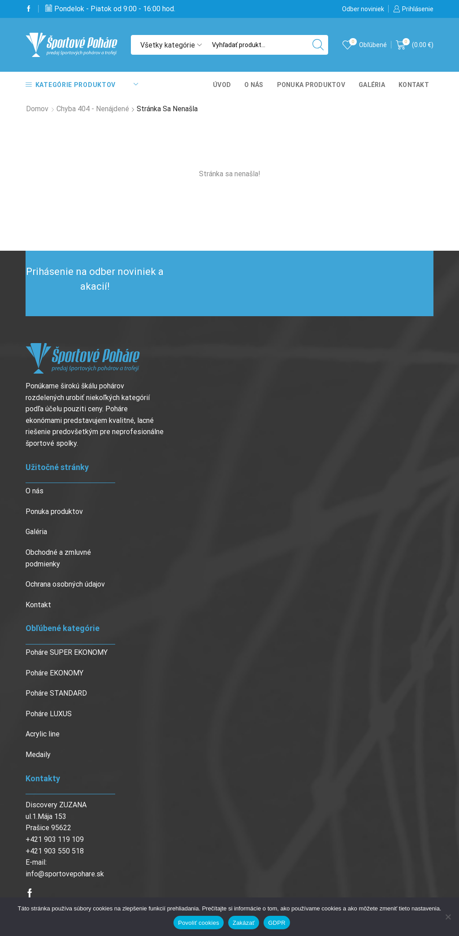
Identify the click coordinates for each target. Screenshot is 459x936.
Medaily (38, 754)
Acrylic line (43, 734)
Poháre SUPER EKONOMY (67, 652)
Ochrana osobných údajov (65, 584)
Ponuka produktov (311, 84)
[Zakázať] (447, 916)
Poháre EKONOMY (54, 673)
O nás (253, 84)
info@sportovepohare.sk (65, 874)
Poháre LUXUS (49, 714)
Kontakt (413, 84)
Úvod (222, 84)
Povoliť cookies (198, 922)
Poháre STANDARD (56, 693)
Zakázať (244, 922)
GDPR (277, 922)
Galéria (372, 84)
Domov (37, 108)
